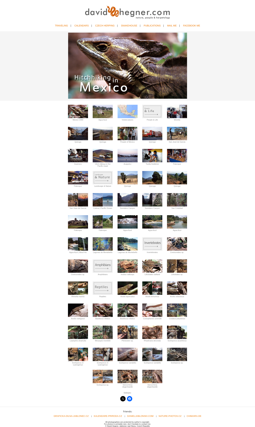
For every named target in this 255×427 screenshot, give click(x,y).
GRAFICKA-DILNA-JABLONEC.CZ (71, 416)
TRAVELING (61, 25)
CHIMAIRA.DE (194, 416)
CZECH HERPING (105, 25)
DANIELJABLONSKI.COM (140, 416)
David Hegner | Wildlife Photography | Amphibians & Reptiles (127, 12)
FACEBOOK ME (191, 25)
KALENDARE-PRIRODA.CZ (108, 416)
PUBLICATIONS (152, 25)
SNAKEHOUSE (129, 25)
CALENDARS (81, 25)
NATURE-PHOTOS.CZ (170, 416)
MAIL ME (172, 25)
